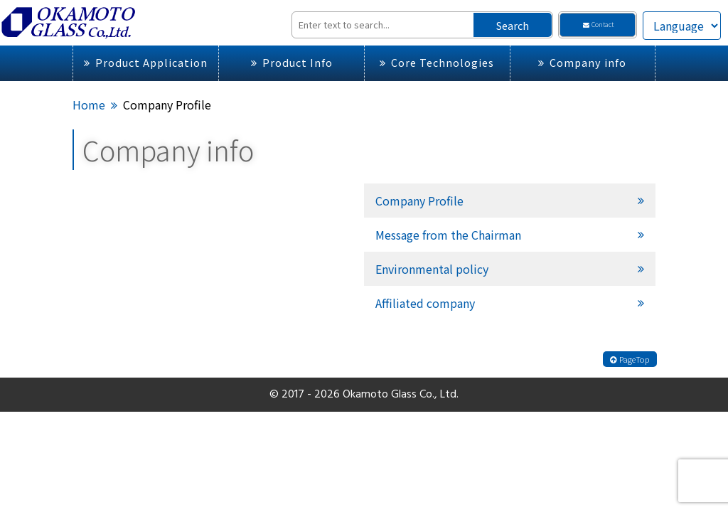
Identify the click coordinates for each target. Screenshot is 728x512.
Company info (582, 62)
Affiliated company (425, 302)
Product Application (146, 62)
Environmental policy (431, 268)
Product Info (292, 62)
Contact (598, 24)
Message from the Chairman (448, 234)
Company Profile (419, 200)
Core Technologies (437, 62)
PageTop (630, 359)
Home (89, 104)
